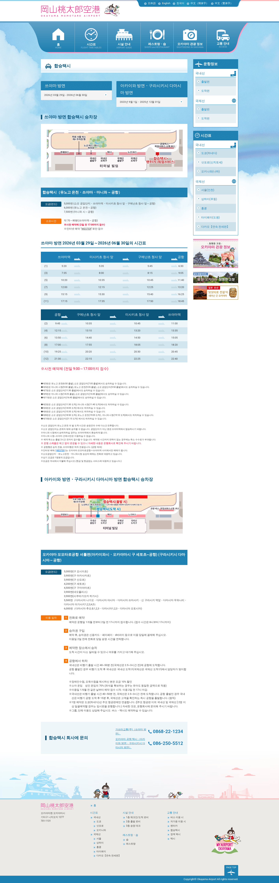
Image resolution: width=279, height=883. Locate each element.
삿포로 (100, 825)
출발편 (205, 81)
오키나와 (101, 830)
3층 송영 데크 (133, 825)
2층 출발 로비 (133, 821)
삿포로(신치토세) (212, 162)
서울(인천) (207, 190)
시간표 (203, 135)
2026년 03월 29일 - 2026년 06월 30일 (75, 94)
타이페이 (101, 851)
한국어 (180, 3)
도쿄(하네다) (209, 153)
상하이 (100, 842)
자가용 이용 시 (178, 821)
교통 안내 (172, 812)
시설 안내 (128, 812)
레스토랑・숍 (130, 834)
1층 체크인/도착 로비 (137, 817)
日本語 (152, 3)
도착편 (205, 90)
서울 (98, 838)
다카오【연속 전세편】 (215, 226)
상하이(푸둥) (209, 199)
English (166, 3)
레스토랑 (131, 843)
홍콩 (204, 208)
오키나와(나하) (210, 171)
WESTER (86, 228)
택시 (172, 838)
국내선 (97, 817)
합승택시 (175, 830)
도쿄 (98, 821)
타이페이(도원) (210, 217)
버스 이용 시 (177, 817)
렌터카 (174, 825)
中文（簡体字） (200, 3)
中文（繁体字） (224, 3)
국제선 (97, 834)
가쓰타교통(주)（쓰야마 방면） (130, 731)
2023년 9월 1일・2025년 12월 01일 (151, 101)
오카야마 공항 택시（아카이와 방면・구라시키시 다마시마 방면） (130, 743)
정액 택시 (175, 834)
